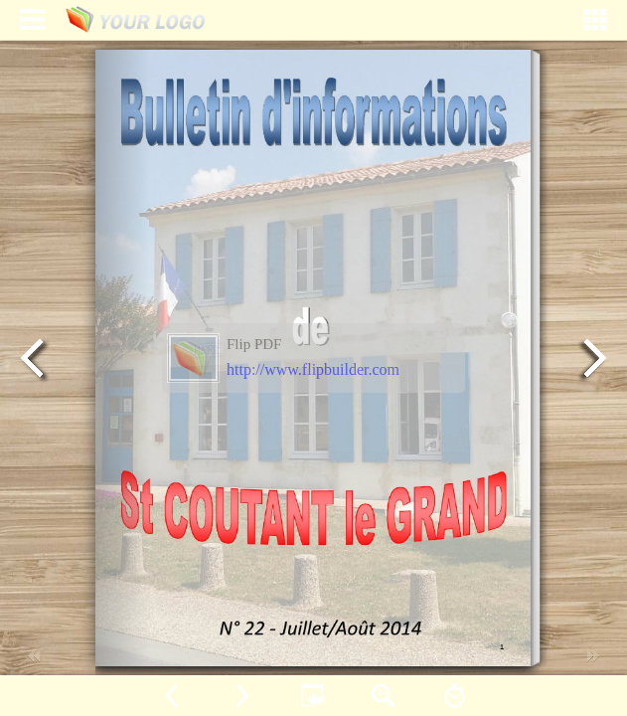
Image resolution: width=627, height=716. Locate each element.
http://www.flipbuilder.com (313, 369)
